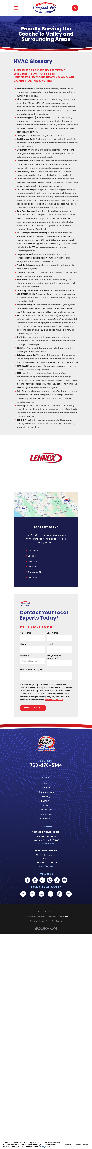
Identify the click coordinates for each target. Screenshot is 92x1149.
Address (24, 656)
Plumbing (46, 800)
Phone (23, 644)
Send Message (33, 707)
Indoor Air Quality (45, 805)
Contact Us (46, 818)
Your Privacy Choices (57, 916)
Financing (46, 814)
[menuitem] (33, 921)
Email (50, 644)
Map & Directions (45, 843)
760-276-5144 (46, 765)
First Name (25, 633)
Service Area (46, 809)
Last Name (52, 633)
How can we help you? (31, 669)
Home (46, 783)
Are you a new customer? (54, 657)
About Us (46, 787)
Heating (46, 796)
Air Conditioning (46, 792)
